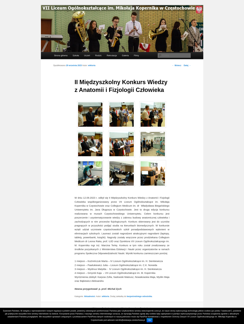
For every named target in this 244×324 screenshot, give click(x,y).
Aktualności (89, 296)
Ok (149, 320)
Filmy (136, 55)
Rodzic (98, 55)
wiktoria (91, 65)
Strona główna (61, 55)
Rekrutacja (112, 55)
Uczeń (87, 55)
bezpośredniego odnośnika (139, 296)
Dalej (187, 65)
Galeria (125, 55)
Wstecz (176, 65)
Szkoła (76, 55)
